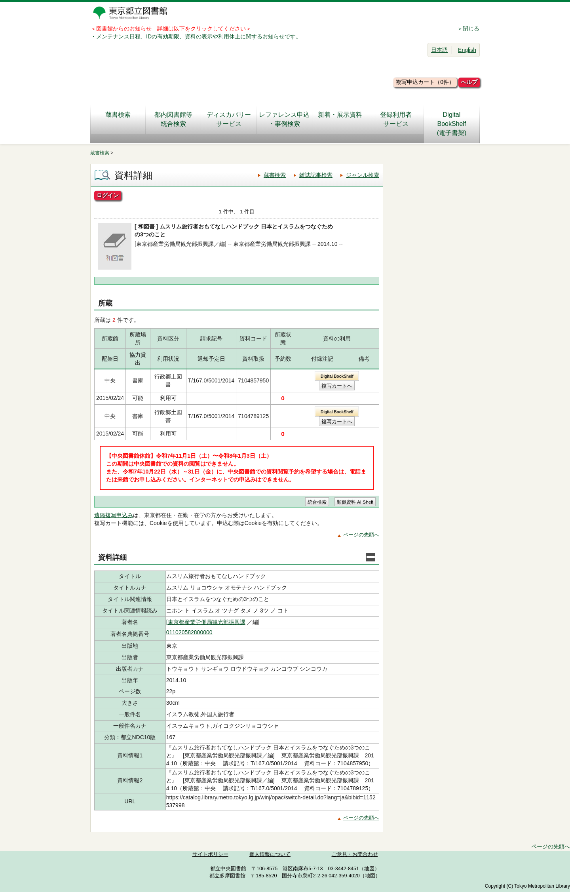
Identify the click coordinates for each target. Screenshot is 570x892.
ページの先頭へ (361, 535)
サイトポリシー (210, 854)
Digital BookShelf (337, 376)
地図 (369, 868)
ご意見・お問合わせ (355, 854)
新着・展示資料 (340, 119)
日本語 (439, 50)
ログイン (108, 195)
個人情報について (270, 854)
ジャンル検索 (362, 175)
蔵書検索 (118, 119)
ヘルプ (469, 82)
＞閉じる (468, 28)
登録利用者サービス (396, 119)
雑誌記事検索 (315, 175)
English (467, 50)
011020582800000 (189, 632)
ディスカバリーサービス (229, 119)
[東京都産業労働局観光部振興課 (205, 622)
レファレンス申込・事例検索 (284, 119)
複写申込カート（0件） (425, 82)
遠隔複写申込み (113, 515)
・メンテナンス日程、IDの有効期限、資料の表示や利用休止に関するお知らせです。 (196, 36)
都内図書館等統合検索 (173, 119)
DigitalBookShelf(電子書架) (452, 123)
